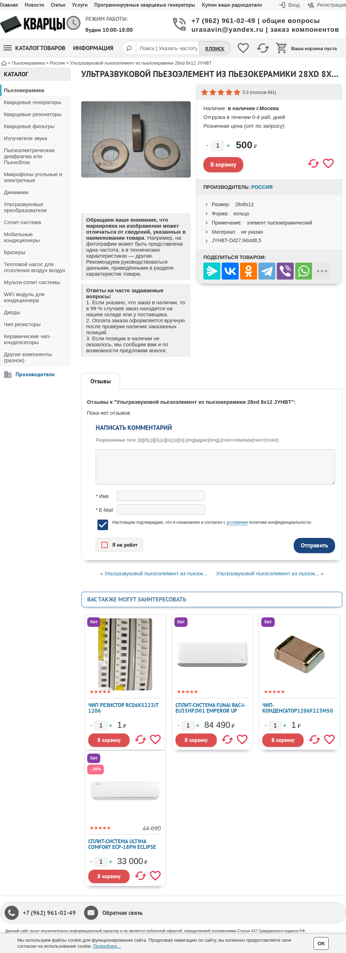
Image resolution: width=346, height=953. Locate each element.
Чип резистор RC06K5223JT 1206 (123, 708)
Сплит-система (22, 222)
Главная (9, 4)
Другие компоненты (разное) (28, 357)
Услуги (80, 4)
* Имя (102, 496)
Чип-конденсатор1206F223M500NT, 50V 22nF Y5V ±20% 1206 (297, 713)
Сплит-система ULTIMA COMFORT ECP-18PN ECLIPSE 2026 (122, 847)
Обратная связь (122, 913)
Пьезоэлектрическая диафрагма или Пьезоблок (29, 156)
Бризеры (14, 252)
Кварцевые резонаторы (32, 114)
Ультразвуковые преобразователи (25, 207)
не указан (252, 232)
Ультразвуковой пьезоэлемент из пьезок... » (269, 573)
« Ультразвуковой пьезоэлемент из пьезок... (153, 573)
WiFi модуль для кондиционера (24, 297)
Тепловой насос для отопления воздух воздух (34, 267)
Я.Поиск (215, 49)
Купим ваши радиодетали (232, 4)
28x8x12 (244, 204)
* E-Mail (104, 510)
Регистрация (331, 5)
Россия (262, 187)
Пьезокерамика (24, 90)
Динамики (16, 192)
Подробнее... (107, 946)
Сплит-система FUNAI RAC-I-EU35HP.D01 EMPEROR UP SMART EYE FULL (210, 711)
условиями (237, 522)
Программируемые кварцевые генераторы (144, 4)
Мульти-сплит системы (32, 282)
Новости (34, 4)
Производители (35, 374)
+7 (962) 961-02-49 (49, 913)
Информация (93, 48)
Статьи (58, 4)
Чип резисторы (22, 324)
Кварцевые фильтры (29, 126)
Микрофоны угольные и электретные (33, 177)
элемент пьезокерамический (279, 223)
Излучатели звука (25, 138)
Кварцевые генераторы (32, 102)
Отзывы (100, 381)
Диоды (12, 312)
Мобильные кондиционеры (22, 237)
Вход (294, 5)
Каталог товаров (34, 48)
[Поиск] (129, 48)
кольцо (241, 213)
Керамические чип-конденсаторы (27, 339)
